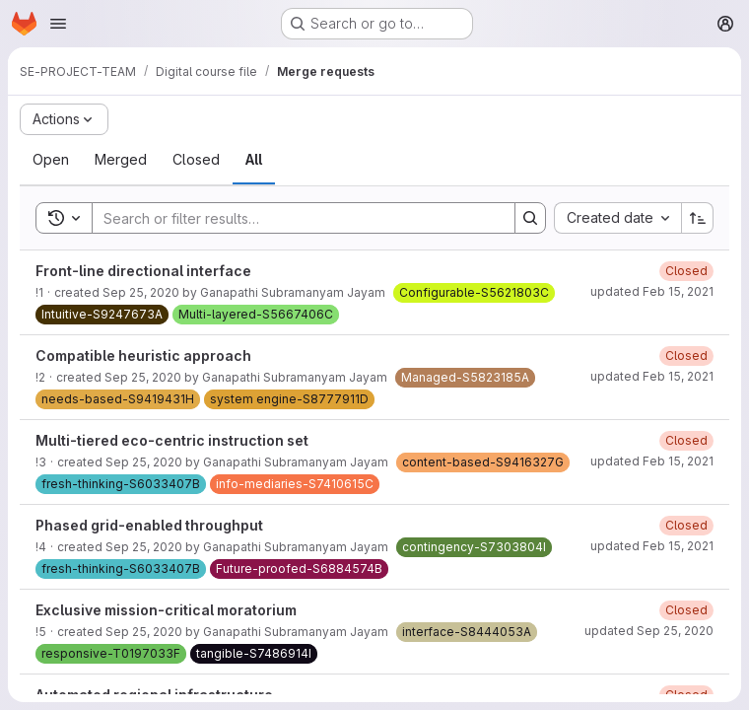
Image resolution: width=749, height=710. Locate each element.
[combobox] (617, 218)
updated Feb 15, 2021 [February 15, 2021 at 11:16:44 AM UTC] (652, 291)
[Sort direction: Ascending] (698, 218)
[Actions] (64, 119)
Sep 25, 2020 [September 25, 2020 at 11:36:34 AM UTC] (140, 292)
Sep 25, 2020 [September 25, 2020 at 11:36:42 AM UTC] (142, 377)
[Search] (293, 218)
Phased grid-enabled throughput (149, 525)
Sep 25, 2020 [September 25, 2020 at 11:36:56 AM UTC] (143, 631)
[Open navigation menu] (58, 23)
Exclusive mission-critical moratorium (166, 610)
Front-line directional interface (143, 270)
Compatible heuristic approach (143, 355)
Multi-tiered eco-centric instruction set (171, 440)
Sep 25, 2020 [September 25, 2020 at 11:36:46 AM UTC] (143, 462)
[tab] (51, 159)
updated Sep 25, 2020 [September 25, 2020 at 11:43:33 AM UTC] (649, 630)
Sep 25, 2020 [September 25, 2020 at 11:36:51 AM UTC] (143, 546)
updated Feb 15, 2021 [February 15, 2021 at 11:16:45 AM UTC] (652, 376)
